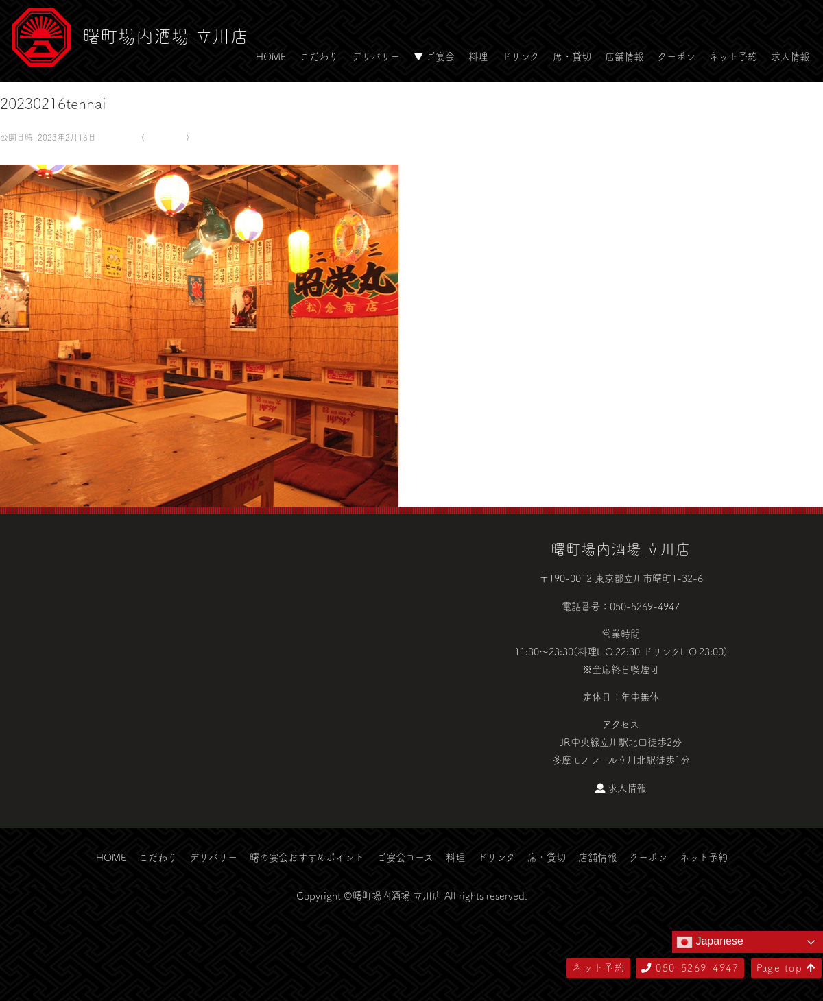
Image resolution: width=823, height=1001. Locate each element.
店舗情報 (624, 56)
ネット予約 (733, 56)
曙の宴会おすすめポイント (307, 857)
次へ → (50, 155)
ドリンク (520, 56)
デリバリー (376, 56)
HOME (271, 56)
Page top (786, 967)
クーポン (676, 56)
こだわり (319, 56)
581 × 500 (117, 137)
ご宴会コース (405, 857)
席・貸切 (572, 56)
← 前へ (16, 155)
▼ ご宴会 (434, 56)
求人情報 (790, 56)
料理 (478, 56)
